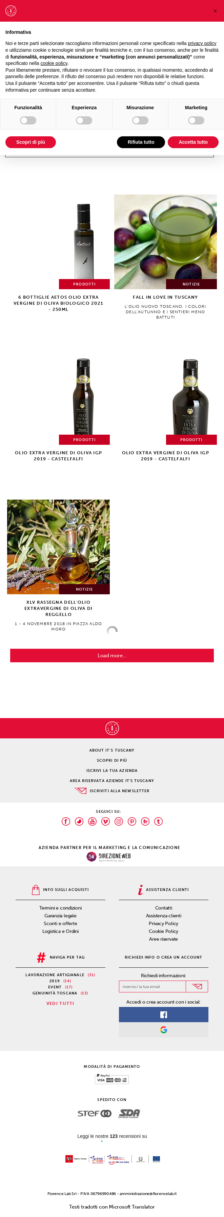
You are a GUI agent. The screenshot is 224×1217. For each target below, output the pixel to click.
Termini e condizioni (60, 908)
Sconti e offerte (60, 923)
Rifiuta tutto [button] (141, 142)
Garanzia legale (60, 916)
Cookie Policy (163, 931)
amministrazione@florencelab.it (148, 1193)
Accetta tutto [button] (193, 142)
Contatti (163, 908)
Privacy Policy (163, 923)
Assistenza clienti (163, 916)
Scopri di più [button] (30, 142)
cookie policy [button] (54, 63)
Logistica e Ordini (60, 931)
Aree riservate (163, 939)
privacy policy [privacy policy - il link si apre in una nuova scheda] (202, 43)
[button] (215, 10)
